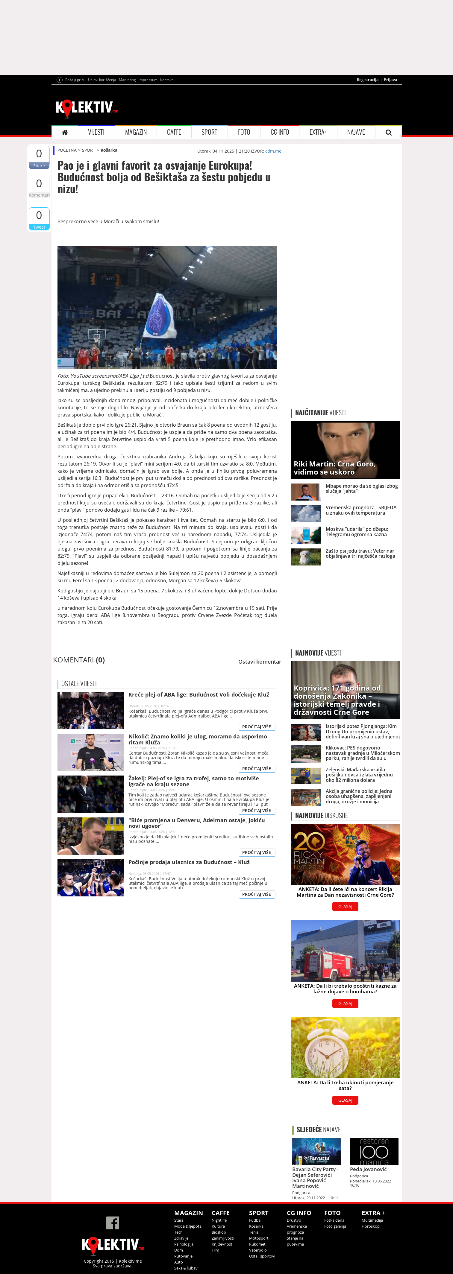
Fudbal (255, 1220)
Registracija (368, 79)
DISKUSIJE (321, 815)
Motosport (259, 1238)
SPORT (209, 131)
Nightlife (219, 1220)
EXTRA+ (318, 131)
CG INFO (280, 131)
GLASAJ (345, 906)
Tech (178, 1232)
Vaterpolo (258, 1250)
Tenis (253, 1232)
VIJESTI (96, 131)
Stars (178, 1220)
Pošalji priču (75, 79)
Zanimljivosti (223, 1238)
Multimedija (372, 1220)
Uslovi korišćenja (102, 79)
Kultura (218, 1226)
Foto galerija (335, 1226)
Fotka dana (334, 1220)
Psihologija (183, 1244)
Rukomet (257, 1244)
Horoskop (371, 1226)
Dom (178, 1250)
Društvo (294, 1220)
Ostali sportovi (262, 1256)
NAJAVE (356, 131)
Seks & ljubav (186, 1268)
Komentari (39, 195)
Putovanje (183, 1256)
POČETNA (67, 150)
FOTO (244, 131)
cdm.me (273, 151)
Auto (178, 1262)
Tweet (39, 227)
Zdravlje (181, 1238)
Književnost (222, 1244)
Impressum (148, 79)
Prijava (390, 79)
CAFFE (174, 131)
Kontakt (166, 79)
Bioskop (219, 1232)
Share (39, 165)
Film (215, 1250)
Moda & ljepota (187, 1226)
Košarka (109, 150)
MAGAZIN (136, 131)
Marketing (127, 79)
